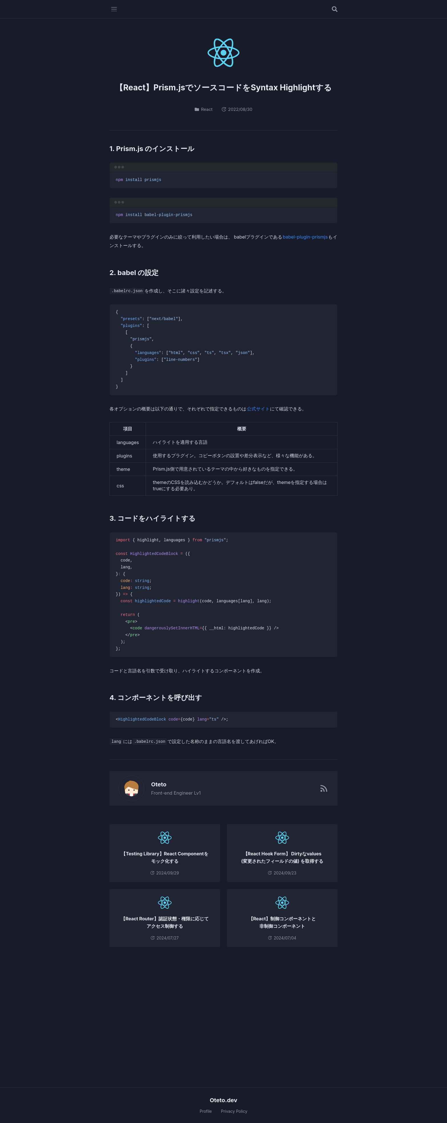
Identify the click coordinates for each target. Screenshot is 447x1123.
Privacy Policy (234, 1111)
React (204, 109)
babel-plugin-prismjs (305, 237)
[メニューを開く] (114, 9)
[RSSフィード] (323, 788)
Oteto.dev (223, 1100)
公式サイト (258, 409)
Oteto (155, 784)
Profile (206, 1111)
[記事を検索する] (335, 9)
